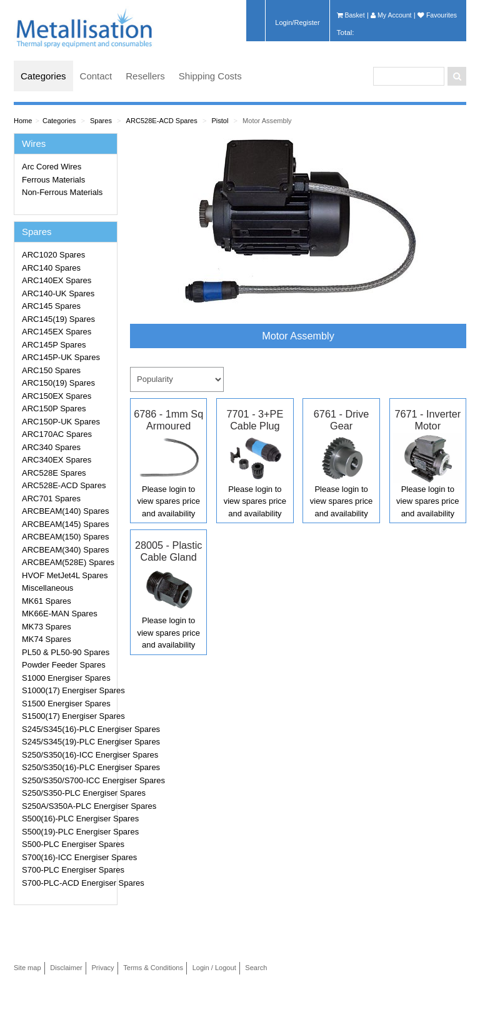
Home (23, 120)
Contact (96, 76)
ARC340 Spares (51, 447)
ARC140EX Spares (56, 280)
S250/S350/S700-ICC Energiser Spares (67, 780)
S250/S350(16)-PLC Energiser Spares (67, 767)
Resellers (145, 76)
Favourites (437, 15)
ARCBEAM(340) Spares (65, 549)
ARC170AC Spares (57, 434)
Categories (43, 76)
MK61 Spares (46, 601)
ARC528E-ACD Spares (162, 120)
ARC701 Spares (51, 498)
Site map (27, 967)
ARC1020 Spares (53, 254)
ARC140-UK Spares (58, 293)
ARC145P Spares (54, 344)
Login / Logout (214, 967)
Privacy (102, 967)
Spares (101, 120)
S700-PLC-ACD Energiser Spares (67, 883)
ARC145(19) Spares (58, 319)
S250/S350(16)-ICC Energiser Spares (67, 754)
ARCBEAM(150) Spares (65, 536)
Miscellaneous (47, 588)
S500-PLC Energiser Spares (67, 844)
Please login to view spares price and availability (168, 501)
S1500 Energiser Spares (66, 703)
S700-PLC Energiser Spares (67, 869)
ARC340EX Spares (56, 459)
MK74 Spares (46, 639)
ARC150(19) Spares (58, 383)
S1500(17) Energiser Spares (67, 716)
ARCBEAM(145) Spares (65, 524)
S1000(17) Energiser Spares (67, 690)
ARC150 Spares (51, 370)
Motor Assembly (267, 120)
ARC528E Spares (54, 473)
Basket (351, 15)
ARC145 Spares (51, 306)
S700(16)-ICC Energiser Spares (67, 857)
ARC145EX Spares (56, 331)
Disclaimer (66, 967)
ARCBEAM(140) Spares (65, 511)
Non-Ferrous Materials (62, 192)
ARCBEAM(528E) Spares (67, 562)
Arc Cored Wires (51, 166)
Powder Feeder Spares (64, 664)
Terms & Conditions (153, 967)
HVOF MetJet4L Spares (65, 575)
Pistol (219, 120)
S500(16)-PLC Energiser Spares (67, 818)
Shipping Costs (210, 76)
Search (256, 967)
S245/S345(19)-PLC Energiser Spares (67, 741)
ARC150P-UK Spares (61, 421)
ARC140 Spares (51, 268)
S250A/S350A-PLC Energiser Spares (67, 806)
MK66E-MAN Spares (60, 613)
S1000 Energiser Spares (66, 678)
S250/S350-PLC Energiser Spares (67, 793)
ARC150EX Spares (56, 396)
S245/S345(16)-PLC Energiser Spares (67, 729)
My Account (391, 15)
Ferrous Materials (53, 179)
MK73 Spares (46, 626)
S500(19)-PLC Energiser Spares (67, 831)
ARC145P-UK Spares (61, 357)
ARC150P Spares (54, 408)
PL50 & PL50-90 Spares (65, 652)
